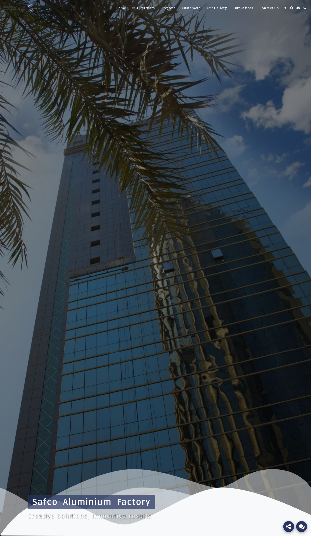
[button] (285, 8)
